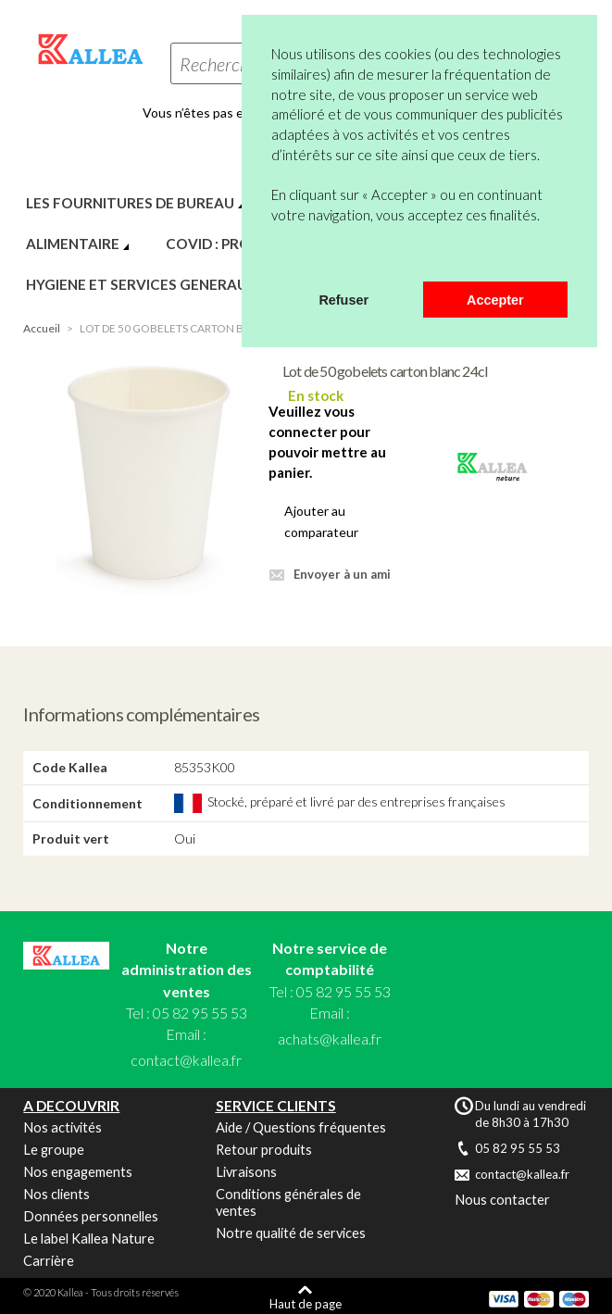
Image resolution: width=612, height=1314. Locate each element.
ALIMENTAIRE (72, 243)
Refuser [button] (343, 300)
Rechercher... (227, 64)
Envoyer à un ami (342, 574)
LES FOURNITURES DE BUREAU (130, 202)
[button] (274, 257)
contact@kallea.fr (186, 1060)
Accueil (41, 328)
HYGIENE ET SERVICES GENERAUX (141, 284)
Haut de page (305, 1303)
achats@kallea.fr (329, 1038)
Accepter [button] (495, 300)
